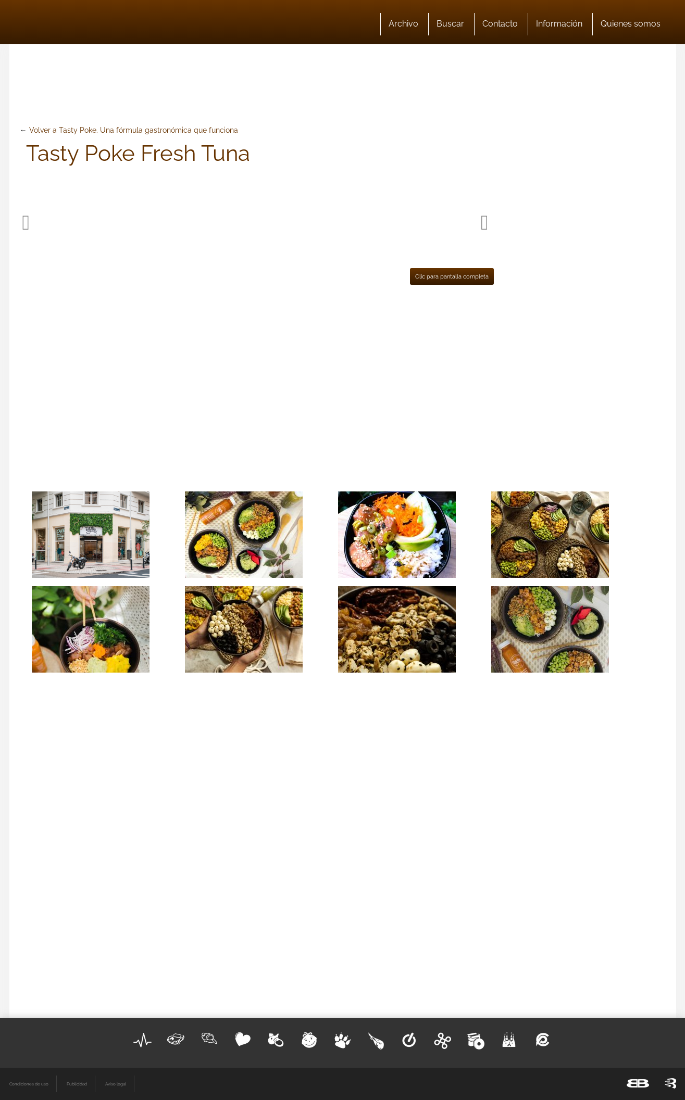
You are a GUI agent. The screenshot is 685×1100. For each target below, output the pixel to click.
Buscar (450, 24)
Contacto (500, 24)
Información (559, 24)
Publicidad (77, 1083)
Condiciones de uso (28, 1083)
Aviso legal (115, 1083)
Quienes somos (631, 24)
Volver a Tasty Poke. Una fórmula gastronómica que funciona (133, 130)
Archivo (403, 24)
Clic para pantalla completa (452, 276)
